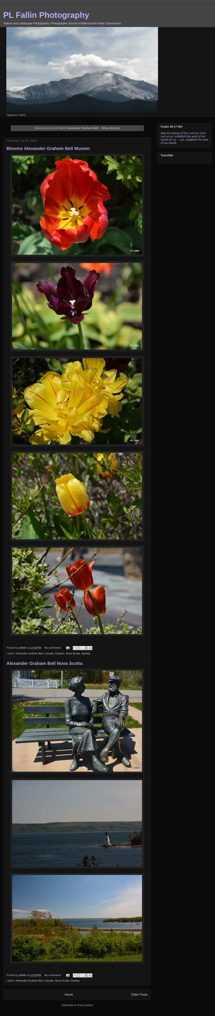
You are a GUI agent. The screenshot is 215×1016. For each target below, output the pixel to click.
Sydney (85, 653)
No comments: (53, 647)
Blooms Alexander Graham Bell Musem (48, 148)
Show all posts (110, 128)
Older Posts (139, 994)
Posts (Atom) (85, 1005)
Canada (49, 653)
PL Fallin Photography (46, 15)
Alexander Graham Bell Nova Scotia (44, 663)
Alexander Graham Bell (29, 653)
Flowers (59, 653)
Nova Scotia (73, 653)
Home (68, 994)
